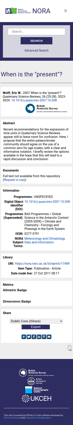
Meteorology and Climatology (44, 238)
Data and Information (39, 242)
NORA (41, 11)
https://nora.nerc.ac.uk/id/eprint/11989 (42, 263)
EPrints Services (11, 418)
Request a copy (14, 180)
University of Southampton (38, 418)
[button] (69, 348)
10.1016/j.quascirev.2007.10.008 (34, 100)
